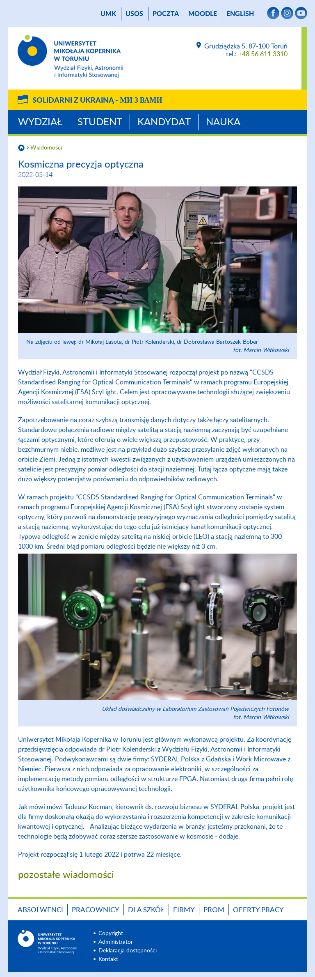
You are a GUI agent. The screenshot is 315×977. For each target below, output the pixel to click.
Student (100, 122)
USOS (134, 14)
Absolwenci (40, 909)
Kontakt (108, 959)
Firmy (184, 909)
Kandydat (164, 122)
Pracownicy (95, 909)
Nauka (223, 122)
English (240, 14)
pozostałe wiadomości (66, 875)
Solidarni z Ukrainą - (97, 100)
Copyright (110, 933)
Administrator (115, 942)
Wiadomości (46, 148)
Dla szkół (146, 909)
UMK (108, 14)
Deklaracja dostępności (127, 951)
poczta (166, 14)
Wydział (40, 122)
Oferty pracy (258, 909)
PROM (213, 909)
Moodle (202, 14)
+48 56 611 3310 (263, 54)
